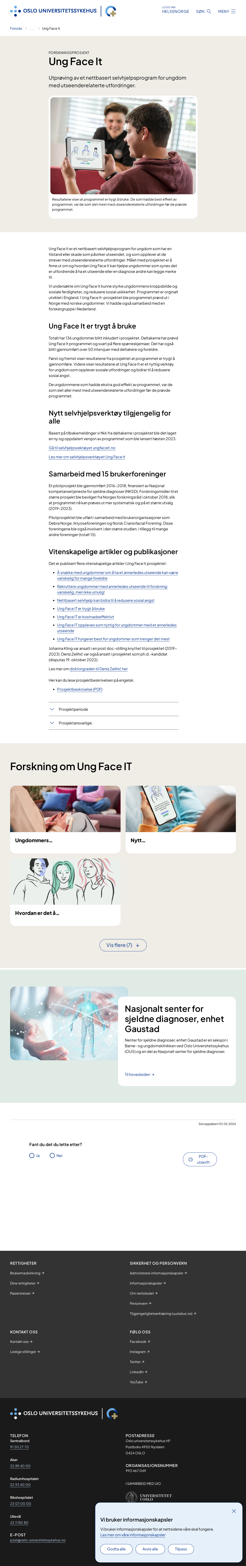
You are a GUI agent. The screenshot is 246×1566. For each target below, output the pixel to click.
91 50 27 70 (19, 1447)
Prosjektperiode (73, 709)
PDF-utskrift (203, 1228)
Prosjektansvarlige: (76, 722)
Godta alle (116, 1548)
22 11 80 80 (19, 1522)
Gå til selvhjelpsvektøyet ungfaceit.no (82, 447)
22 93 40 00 (20, 1484)
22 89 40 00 (20, 1466)
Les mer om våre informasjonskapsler (132, 1534)
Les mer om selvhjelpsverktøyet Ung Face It (87, 456)
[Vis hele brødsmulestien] (32, 28)
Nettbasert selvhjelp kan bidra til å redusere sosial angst (106, 600)
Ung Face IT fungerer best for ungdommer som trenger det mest (113, 638)
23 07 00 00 (20, 1503)
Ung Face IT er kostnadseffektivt (85, 616)
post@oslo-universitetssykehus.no (38, 1540)
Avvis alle (150, 1548)
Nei (59, 1224)
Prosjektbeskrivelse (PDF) (79, 689)
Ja (38, 1224)
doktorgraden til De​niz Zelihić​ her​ (99, 668)
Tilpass (181, 1548)
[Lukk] (234, 1511)
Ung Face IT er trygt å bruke (81, 608)
